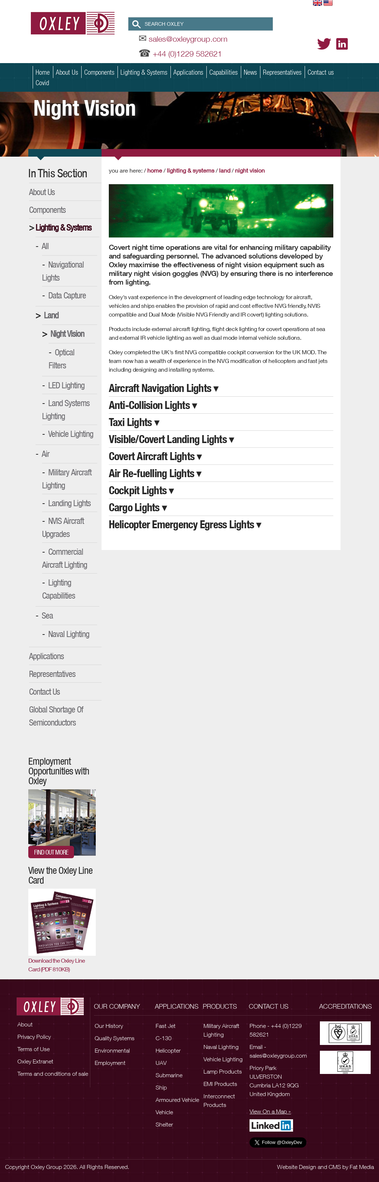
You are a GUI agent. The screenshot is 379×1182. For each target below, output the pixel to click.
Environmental (112, 1050)
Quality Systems (115, 1038)
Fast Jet (166, 1025)
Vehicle (164, 1112)
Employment (110, 1062)
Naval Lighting (68, 634)
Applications (188, 72)
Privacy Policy (34, 1036)
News (250, 72)
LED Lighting (66, 385)
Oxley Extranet (35, 1061)
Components (99, 72)
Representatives (282, 72)
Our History (109, 1025)
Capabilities (223, 72)
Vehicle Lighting (70, 434)
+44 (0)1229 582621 (187, 53)
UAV (161, 1062)
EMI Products (220, 1083)
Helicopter (168, 1050)
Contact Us (44, 691)
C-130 (164, 1038)
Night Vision (67, 333)
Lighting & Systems (143, 72)
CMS (335, 1167)
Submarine (169, 1075)
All (45, 246)
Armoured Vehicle (177, 1099)
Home (43, 72)
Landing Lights (69, 503)
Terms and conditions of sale (52, 1073)
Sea (47, 615)
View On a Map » (270, 1111)
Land (51, 315)
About (25, 1024)
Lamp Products (222, 1071)
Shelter (164, 1124)
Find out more (51, 852)
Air (45, 454)
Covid (42, 82)
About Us (67, 72)
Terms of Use (33, 1049)
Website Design (296, 1167)
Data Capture (67, 295)
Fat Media (362, 1167)
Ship (161, 1087)
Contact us (321, 72)
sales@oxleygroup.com (188, 39)
